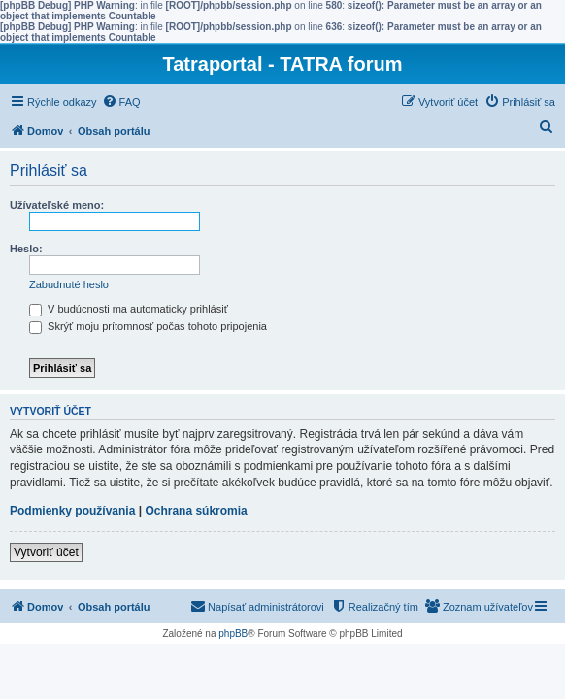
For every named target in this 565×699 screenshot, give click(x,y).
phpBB (233, 633)
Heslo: (26, 248)
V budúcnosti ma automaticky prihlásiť (128, 309)
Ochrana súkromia (196, 510)
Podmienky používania (72, 510)
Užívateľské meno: (57, 205)
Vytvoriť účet (46, 552)
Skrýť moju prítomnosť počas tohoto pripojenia (148, 326)
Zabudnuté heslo (69, 284)
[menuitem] (121, 102)
